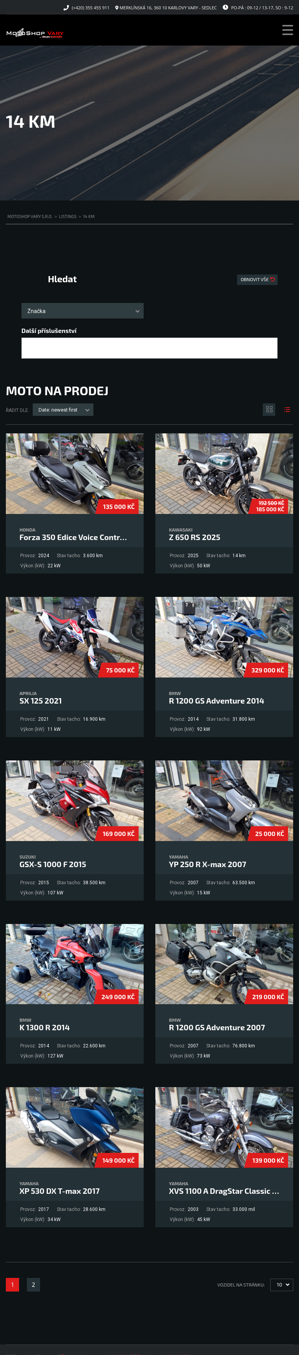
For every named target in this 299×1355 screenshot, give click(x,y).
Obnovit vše (255, 279)
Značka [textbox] (36, 311)
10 (279, 1285)
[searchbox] (30, 348)
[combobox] (82, 311)
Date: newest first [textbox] (58, 410)
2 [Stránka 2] (33, 1284)
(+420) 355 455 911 (91, 8)
